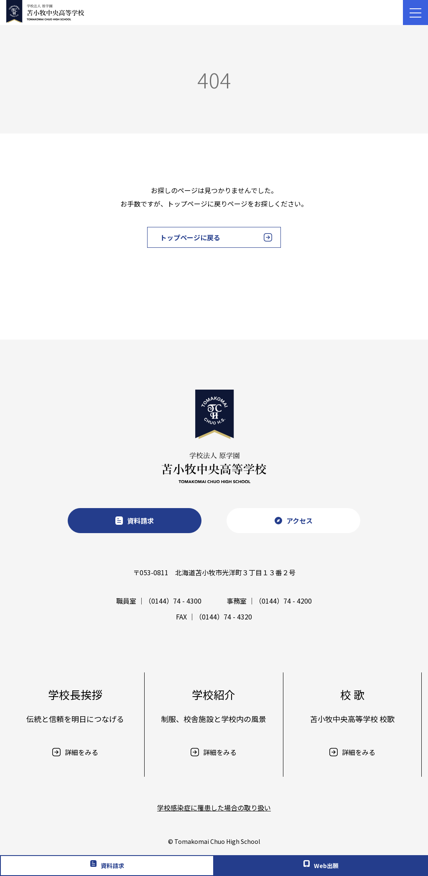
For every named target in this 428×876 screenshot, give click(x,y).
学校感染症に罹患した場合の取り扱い (214, 808)
